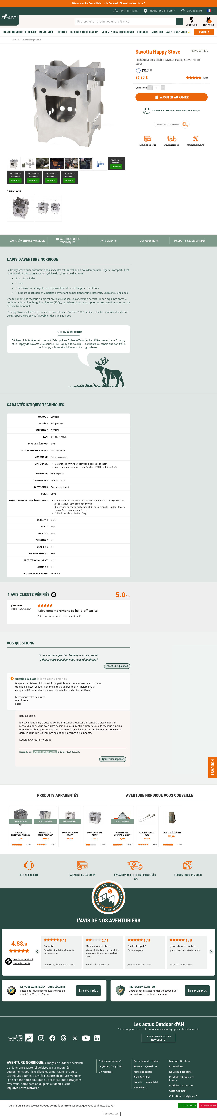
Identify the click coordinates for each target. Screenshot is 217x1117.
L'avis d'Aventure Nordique (27, 240)
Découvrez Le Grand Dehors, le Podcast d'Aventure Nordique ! (108, 3)
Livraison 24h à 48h (171, 145)
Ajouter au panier (174, 97)
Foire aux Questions (145, 1066)
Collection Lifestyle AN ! (183, 1096)
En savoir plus (88, 990)
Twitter (75, 1038)
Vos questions (149, 240)
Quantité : (141, 87)
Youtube (86, 1038)
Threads (63, 1038)
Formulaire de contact (147, 1061)
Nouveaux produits (180, 1071)
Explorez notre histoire (22, 1088)
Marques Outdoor (179, 1061)
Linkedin (97, 1038)
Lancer (179, 21)
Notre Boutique (143, 1071)
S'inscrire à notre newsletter (159, 1038)
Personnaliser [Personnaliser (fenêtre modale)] (111, 1114)
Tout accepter (187, 1106)
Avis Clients (108, 240)
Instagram (41, 1038)
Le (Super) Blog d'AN (110, 1066)
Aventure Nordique (25, 1062)
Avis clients (140, 1087)
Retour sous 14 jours (195, 145)
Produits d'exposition (181, 1085)
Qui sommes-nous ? (110, 1061)
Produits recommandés (190, 240)
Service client (29, 875)
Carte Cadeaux (177, 1090)
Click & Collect (142, 1077)
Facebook (52, 1038)
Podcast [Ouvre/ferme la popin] (212, 767)
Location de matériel (146, 1082)
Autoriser (116, 166)
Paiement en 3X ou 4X (148, 145)
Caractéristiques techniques (68, 240)
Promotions (176, 1066)
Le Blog (20, 1038)
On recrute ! (106, 1071)
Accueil (15, 39)
